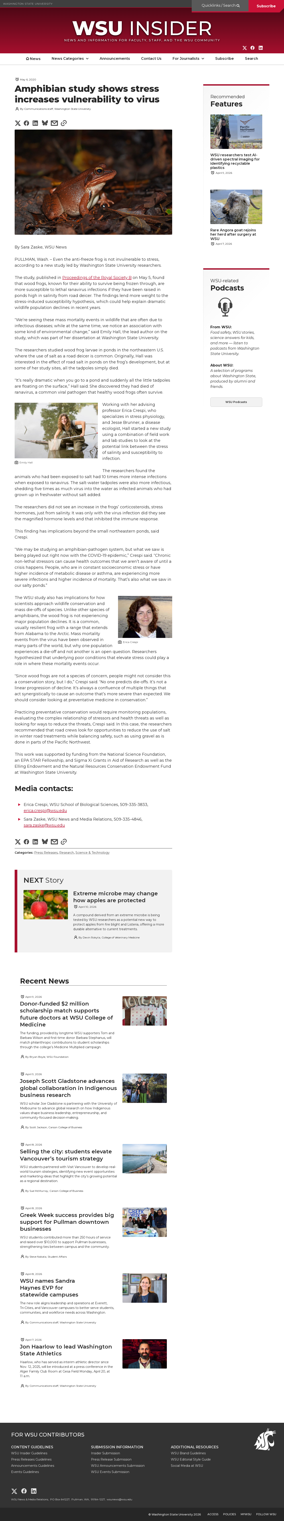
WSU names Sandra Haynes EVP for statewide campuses (50, 1288)
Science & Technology (92, 853)
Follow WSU (266, 1514)
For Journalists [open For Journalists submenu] (186, 58)
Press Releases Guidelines (31, 1459)
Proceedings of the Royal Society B (97, 277)
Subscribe (266, 6)
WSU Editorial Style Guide (191, 1459)
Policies (229, 1514)
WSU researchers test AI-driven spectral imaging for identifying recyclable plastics (235, 161)
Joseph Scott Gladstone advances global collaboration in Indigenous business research (68, 1088)
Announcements (115, 58)
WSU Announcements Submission (118, 1466)
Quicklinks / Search (219, 5)
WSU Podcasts (236, 402)
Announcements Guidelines (32, 1466)
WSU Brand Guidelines (188, 1453)
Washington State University (28, 3)
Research (66, 853)
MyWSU (246, 1514)
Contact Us (151, 58)
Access (212, 1514)
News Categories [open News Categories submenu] (68, 58)
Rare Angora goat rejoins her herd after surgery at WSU (233, 234)
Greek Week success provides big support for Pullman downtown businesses (67, 1222)
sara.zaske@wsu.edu (44, 825)
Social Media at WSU (187, 1466)
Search (251, 58)
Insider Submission (105, 1453)
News (35, 59)
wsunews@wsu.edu (119, 1499)
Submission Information (117, 1447)
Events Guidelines (25, 1472)
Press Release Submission (111, 1459)
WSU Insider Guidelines (29, 1453)
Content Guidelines (32, 1447)
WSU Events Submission (110, 1472)
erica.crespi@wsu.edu (45, 810)
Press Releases (46, 853)
